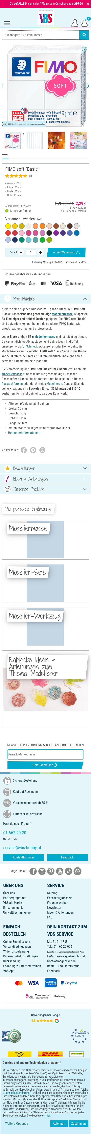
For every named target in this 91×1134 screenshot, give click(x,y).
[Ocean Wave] (35, 240)
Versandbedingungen (17, 946)
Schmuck (32, 346)
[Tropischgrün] (42, 240)
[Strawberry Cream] (22, 233)
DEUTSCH (45, 1099)
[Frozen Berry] (28, 233)
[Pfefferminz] (28, 240)
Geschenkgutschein (59, 898)
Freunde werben (57, 903)
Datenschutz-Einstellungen (20, 956)
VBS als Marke (12, 903)
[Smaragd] (22, 240)
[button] (6, 86)
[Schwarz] (49, 233)
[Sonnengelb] (15, 226)
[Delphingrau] (76, 226)
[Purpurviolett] (56, 233)
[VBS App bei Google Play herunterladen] (32, 1086)
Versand (81, 210)
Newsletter (54, 908)
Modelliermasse (62, 314)
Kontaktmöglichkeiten (61, 961)
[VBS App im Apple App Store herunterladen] (59, 1086)
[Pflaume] (63, 233)
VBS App (8, 971)
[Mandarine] (42, 226)
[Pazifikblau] (76, 233)
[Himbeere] (35, 233)
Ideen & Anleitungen (60, 912)
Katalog (52, 893)
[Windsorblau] (15, 240)
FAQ (49, 917)
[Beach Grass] (22, 226)
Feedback (67, 857)
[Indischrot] (8, 233)
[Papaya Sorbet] (35, 226)
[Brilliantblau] (70, 233)
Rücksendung (12, 961)
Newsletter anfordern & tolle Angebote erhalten (45, 745)
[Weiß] (28, 226)
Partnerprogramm (14, 898)
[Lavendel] (42, 233)
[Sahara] (63, 226)
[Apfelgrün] (49, 240)
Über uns (9, 893)
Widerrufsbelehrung (16, 951)
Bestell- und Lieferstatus (63, 966)
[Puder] (49, 226)
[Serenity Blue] (8, 240)
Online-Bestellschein (16, 942)
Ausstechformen (12, 384)
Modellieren (54, 384)
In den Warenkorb (66, 252)
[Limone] (8, 226)
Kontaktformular (23, 857)
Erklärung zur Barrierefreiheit (22, 966)
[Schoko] (70, 226)
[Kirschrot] (15, 233)
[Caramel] (56, 226)
